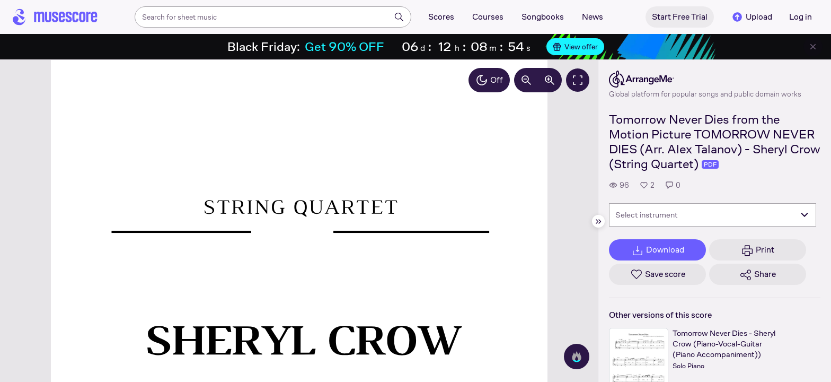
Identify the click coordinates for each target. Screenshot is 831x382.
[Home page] (55, 16)
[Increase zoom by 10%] (549, 80)
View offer (575, 46)
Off (489, 80)
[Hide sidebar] (598, 221)
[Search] (399, 17)
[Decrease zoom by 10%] (526, 80)
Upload (751, 17)
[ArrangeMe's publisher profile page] (705, 79)
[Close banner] (813, 46)
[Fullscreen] (577, 80)
